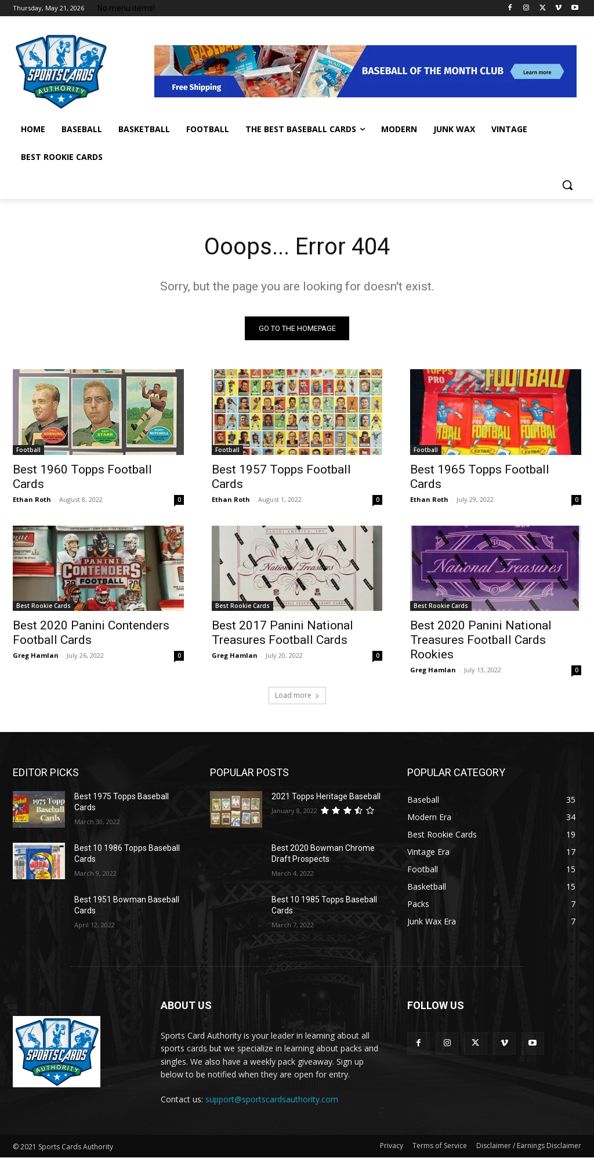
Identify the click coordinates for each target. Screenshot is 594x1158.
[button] (567, 185)
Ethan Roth (32, 498)
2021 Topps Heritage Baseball (326, 796)
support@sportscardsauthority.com (271, 1099)
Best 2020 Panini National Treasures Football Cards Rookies (481, 639)
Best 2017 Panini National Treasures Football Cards (282, 632)
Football (28, 449)
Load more (297, 695)
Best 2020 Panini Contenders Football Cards (91, 632)
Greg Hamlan (36, 655)
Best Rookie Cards (43, 606)
